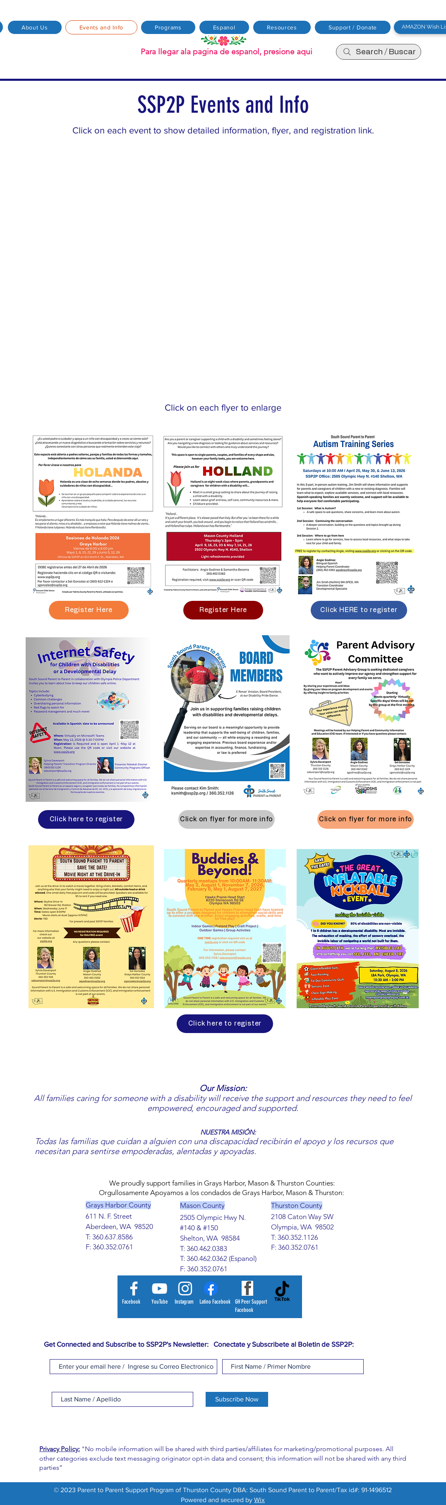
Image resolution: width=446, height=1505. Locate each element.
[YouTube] (159, 1288)
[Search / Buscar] (378, 52)
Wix (259, 1499)
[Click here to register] (86, 819)
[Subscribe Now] (237, 1399)
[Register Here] (89, 610)
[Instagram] (185, 1288)
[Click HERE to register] (359, 610)
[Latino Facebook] (210, 1288)
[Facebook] (134, 1288)
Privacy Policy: (59, 1449)
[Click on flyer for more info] (226, 819)
